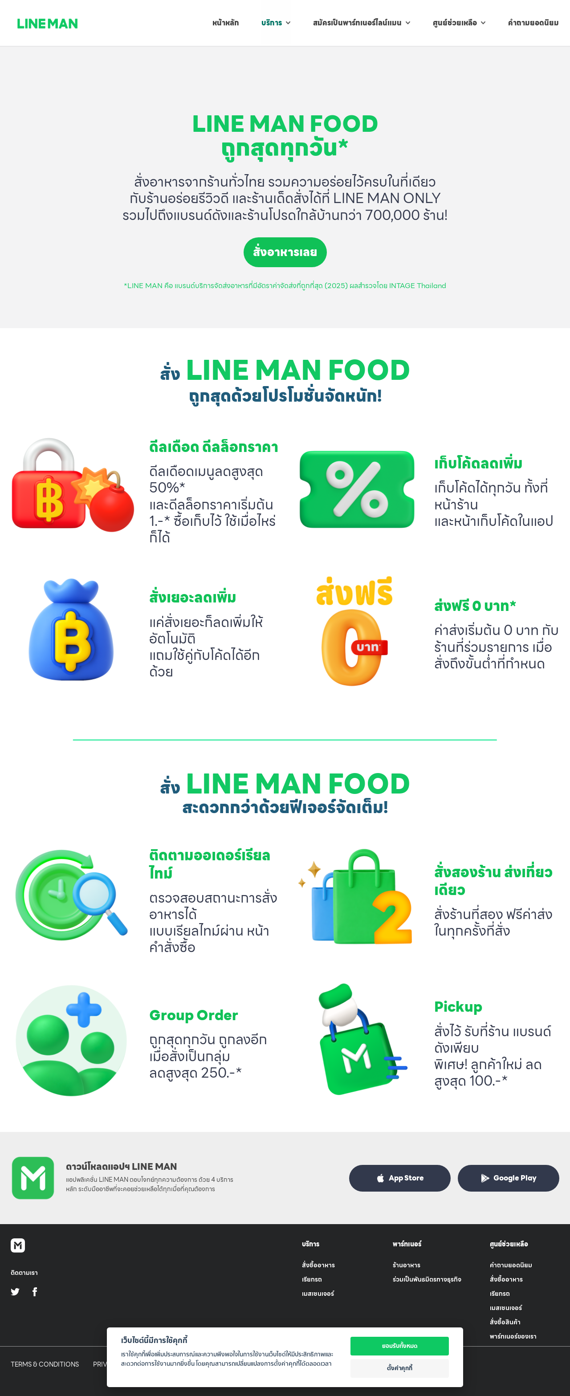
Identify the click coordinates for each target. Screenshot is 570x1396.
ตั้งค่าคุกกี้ (399, 1367)
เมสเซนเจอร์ (318, 1293)
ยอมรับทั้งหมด (400, 1345)
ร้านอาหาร (406, 1265)
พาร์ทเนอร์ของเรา (513, 1336)
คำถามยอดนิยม (511, 1265)
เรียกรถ (312, 1279)
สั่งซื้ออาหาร (318, 1265)
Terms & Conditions (45, 1364)
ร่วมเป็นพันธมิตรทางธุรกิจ (427, 1279)
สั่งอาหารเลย (285, 252)
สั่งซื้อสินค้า (505, 1322)
